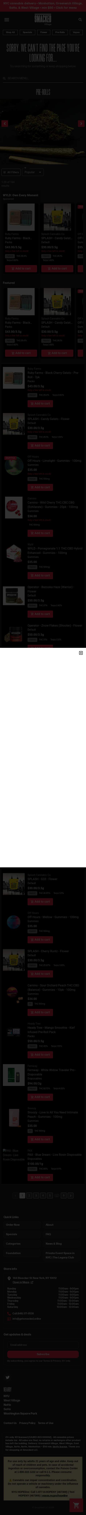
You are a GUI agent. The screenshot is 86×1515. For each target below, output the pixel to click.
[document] (43, 757)
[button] (80, 652)
